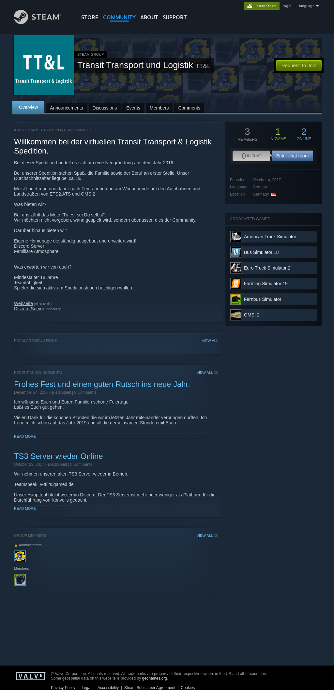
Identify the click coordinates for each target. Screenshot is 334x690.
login (287, 6)
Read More (25, 436)
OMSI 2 (251, 314)
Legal (86, 687)
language (306, 6)
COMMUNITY (119, 17)
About (149, 17)
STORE (90, 17)
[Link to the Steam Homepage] (42, 22)
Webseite (23, 303)
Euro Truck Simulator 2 (267, 268)
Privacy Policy (63, 687)
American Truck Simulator (270, 236)
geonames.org (154, 678)
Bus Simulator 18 (261, 252)
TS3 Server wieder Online (58, 456)
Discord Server (29, 308)
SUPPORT (175, 17)
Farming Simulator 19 (266, 283)
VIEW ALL (210, 341)
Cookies (188, 687)
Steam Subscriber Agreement (149, 687)
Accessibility (108, 687)
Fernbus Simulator (262, 299)
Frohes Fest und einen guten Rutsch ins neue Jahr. (102, 384)
